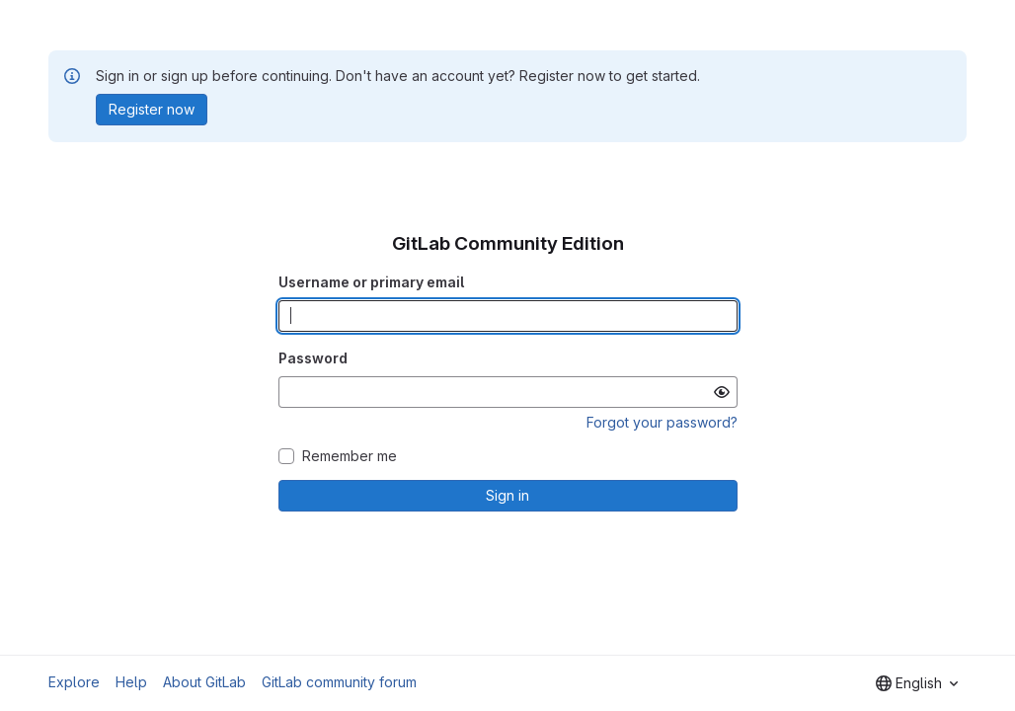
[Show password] (722, 392)
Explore (74, 681)
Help (131, 681)
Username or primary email (371, 282)
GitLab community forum (339, 681)
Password (313, 358)
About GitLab (204, 681)
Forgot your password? (662, 422)
